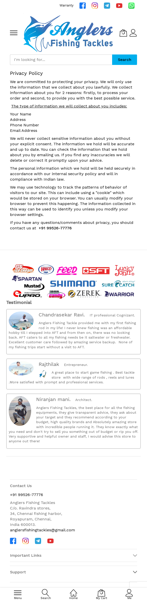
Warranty (67, 5)
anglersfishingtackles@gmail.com (42, 530)
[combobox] (61, 59)
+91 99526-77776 (55, 228)
